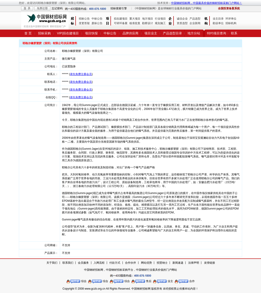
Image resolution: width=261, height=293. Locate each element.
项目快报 (91, 33)
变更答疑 (84, 23)
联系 (234, 33)
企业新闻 (194, 23)
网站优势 (146, 262)
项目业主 (150, 33)
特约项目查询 (216, 33)
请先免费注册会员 (81, 74)
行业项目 (160, 18)
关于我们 (51, 262)
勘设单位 (218, 23)
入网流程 (99, 262)
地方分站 (193, 33)
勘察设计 (147, 23)
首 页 (28, 33)
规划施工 (160, 23)
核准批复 (134, 23)
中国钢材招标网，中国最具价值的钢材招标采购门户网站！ (206, 3)
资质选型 (182, 23)
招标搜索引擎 (118, 8)
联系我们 (67, 262)
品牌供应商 (130, 33)
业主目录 (218, 18)
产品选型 (194, 18)
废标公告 (97, 23)
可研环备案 (121, 23)
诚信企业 (182, 18)
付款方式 (114, 262)
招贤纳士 (162, 262)
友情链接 (209, 262)
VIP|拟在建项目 (68, 33)
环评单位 (230, 18)
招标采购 (44, 33)
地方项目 (147, 18)
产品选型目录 (172, 33)
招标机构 (230, 23)
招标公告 (84, 18)
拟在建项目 (121, 18)
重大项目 (134, 18)
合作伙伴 (130, 262)
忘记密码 (57, 8)
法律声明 (193, 262)
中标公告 (97, 18)
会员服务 (83, 262)
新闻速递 (177, 262)
